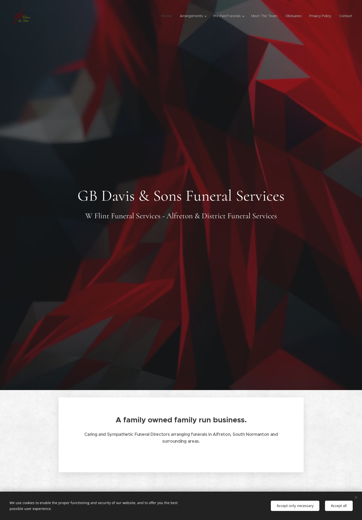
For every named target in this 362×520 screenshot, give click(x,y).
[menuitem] (164, 16)
